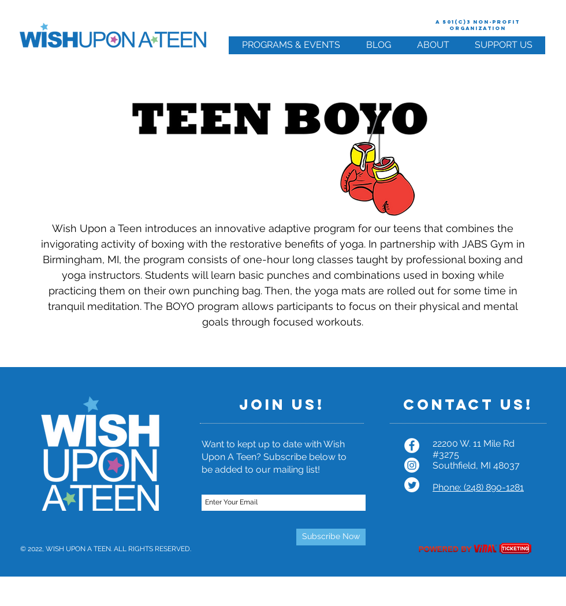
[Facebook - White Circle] (411, 445)
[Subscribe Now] (331, 537)
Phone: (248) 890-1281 (478, 487)
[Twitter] (411, 484)
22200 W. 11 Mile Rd (474, 443)
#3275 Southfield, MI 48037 (476, 460)
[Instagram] (411, 465)
